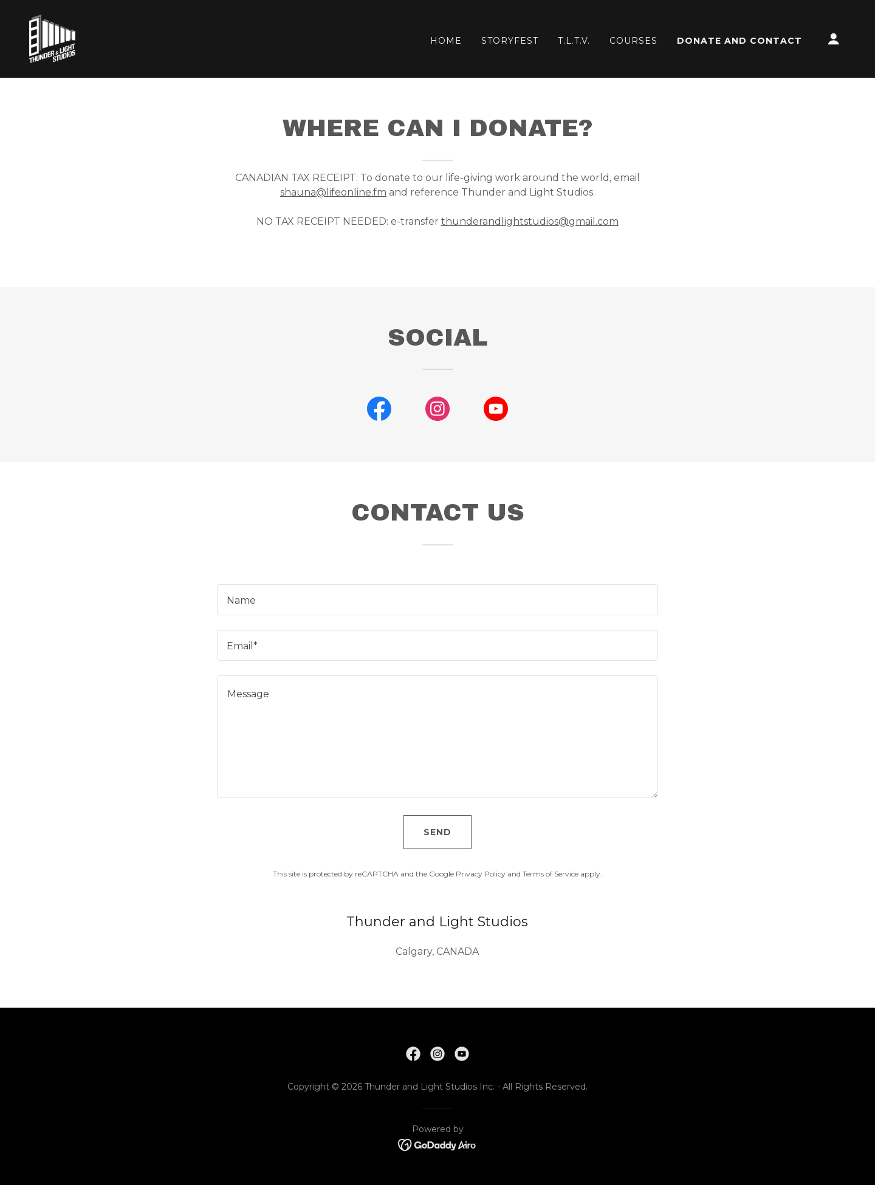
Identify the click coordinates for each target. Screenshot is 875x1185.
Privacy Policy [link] (481, 873)
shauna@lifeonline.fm (333, 192)
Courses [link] (633, 40)
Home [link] (446, 40)
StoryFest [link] (509, 40)
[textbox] (437, 599)
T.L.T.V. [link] (574, 40)
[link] (52, 38)
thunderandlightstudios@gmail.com (530, 221)
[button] (834, 39)
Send (437, 832)
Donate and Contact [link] (739, 40)
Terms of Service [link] (550, 873)
